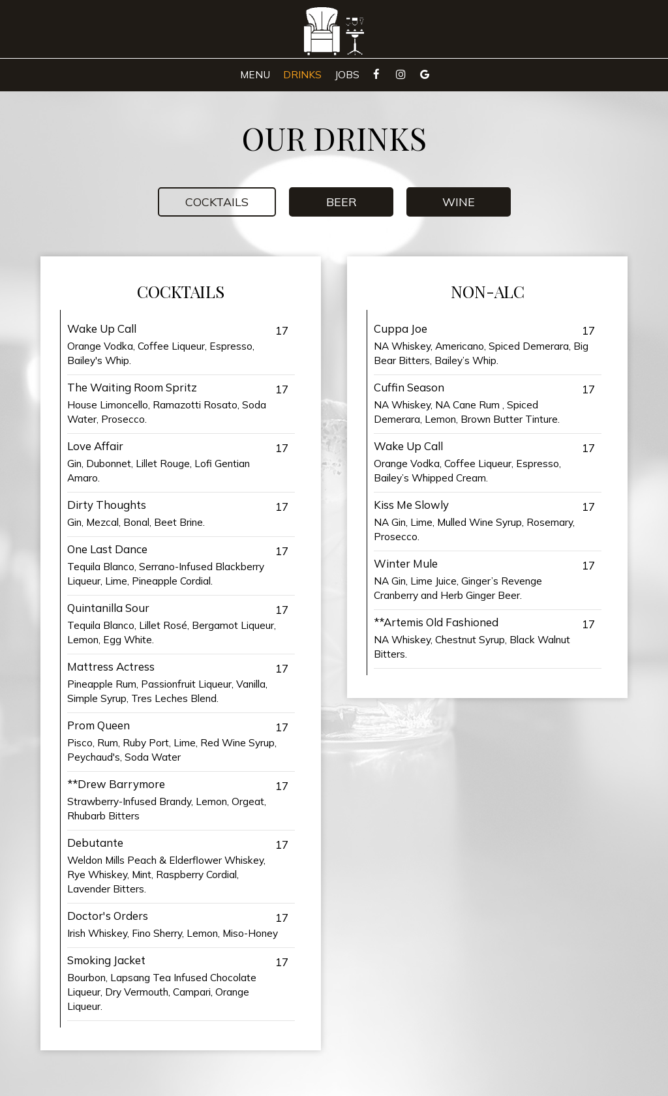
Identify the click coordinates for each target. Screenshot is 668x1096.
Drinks (302, 74)
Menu (255, 74)
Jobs (347, 74)
